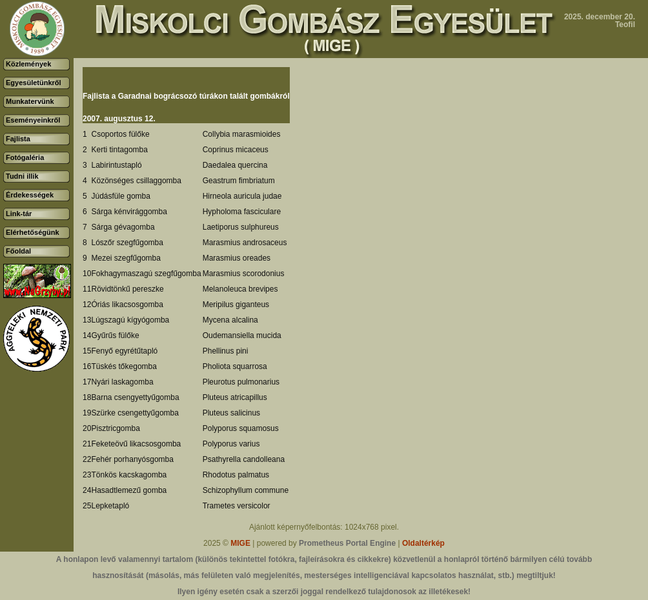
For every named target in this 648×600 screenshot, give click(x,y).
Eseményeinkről (33, 120)
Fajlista (18, 139)
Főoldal (18, 251)
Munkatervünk (30, 101)
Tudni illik (22, 176)
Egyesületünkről (33, 82)
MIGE (240, 543)
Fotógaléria (25, 157)
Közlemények (28, 64)
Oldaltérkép (423, 543)
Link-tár (19, 213)
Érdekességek (30, 195)
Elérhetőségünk (32, 232)
